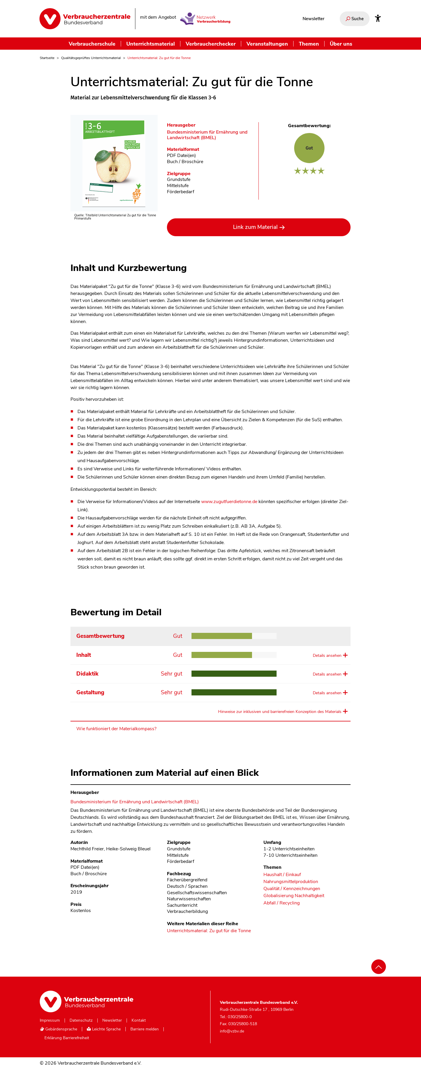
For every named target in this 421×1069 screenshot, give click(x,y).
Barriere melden (144, 1029)
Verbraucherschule (92, 43)
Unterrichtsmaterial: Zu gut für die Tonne (209, 931)
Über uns (341, 43)
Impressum (50, 1020)
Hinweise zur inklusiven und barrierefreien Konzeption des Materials (279, 711)
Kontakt (139, 1020)
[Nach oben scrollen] (378, 966)
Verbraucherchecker (211, 43)
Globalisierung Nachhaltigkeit (293, 896)
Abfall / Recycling (281, 903)
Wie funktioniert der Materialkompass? (116, 729)
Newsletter (313, 19)
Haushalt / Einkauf (282, 875)
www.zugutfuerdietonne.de (229, 501)
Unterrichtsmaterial (150, 43)
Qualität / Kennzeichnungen (291, 889)
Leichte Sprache (104, 1029)
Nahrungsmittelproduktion (290, 882)
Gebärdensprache (58, 1029)
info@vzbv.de (232, 1031)
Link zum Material (255, 227)
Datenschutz (81, 1020)
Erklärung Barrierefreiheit (66, 1038)
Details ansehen (327, 655)
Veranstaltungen (267, 43)
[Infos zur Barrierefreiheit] (378, 19)
